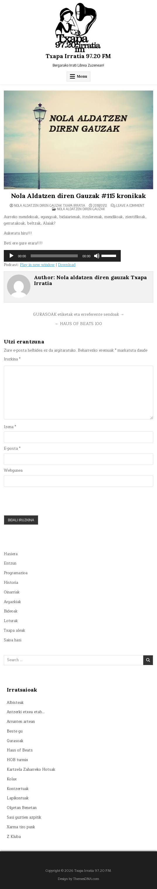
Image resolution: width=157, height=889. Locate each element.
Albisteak (15, 702)
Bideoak (11, 611)
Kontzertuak (18, 789)
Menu (82, 76)
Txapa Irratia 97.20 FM (78, 56)
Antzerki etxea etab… (26, 712)
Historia (11, 582)
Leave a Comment (130, 205)
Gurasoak (15, 741)
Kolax (12, 779)
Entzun (10, 563)
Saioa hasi (12, 640)
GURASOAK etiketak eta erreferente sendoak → (78, 314)
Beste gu (15, 731)
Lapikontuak (18, 798)
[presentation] (48, 500)
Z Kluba (14, 837)
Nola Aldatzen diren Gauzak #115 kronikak (78, 196)
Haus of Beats (20, 750)
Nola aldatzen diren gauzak (81, 209)
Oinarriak (12, 592)
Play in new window (37, 265)
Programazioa (15, 573)
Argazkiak (12, 602)
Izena (10, 427)
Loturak (11, 621)
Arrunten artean (21, 721)
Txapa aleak (14, 630)
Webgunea (13, 471)
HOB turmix (17, 760)
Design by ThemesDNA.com (78, 879)
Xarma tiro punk (21, 827)
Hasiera (11, 554)
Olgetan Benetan (22, 808)
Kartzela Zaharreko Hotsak (31, 769)
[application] (62, 256)
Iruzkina (12, 359)
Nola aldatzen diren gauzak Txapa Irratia (49, 205)
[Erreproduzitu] (11, 256)
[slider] (54, 255)
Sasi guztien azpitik (24, 817)
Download (66, 265)
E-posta (12, 449)
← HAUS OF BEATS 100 (78, 323)
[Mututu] (97, 256)
